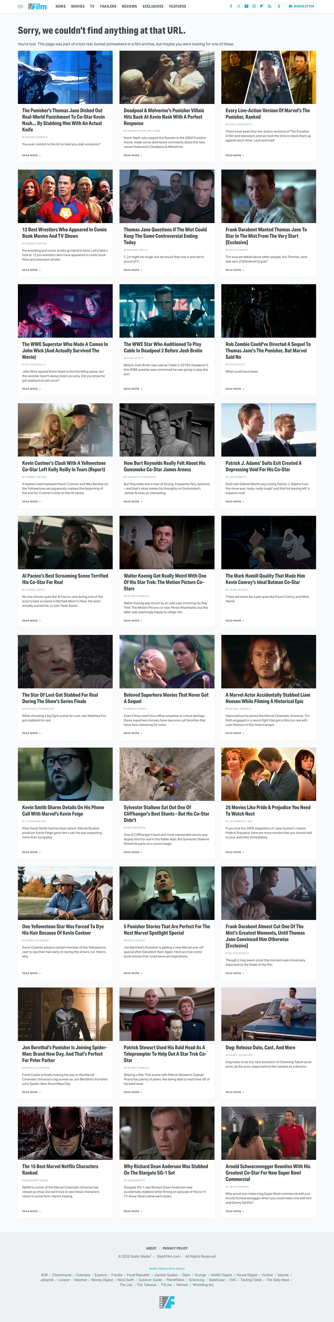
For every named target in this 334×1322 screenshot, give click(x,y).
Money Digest (102, 1280)
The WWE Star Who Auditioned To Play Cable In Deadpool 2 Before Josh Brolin (163, 347)
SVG (232, 1280)
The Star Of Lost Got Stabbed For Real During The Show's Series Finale (60, 698)
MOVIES (78, 6)
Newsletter (301, 6)
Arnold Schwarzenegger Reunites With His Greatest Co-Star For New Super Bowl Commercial (268, 1172)
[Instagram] (254, 7)
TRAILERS (108, 6)
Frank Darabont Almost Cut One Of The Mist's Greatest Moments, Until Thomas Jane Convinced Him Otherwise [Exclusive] (265, 936)
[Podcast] (279, 6)
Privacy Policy (175, 1248)
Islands (283, 1275)
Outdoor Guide (150, 1280)
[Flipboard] (261, 7)
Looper (64, 1280)
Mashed (80, 1280)
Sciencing (196, 1280)
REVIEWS (129, 6)
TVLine (166, 1285)
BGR (44, 1275)
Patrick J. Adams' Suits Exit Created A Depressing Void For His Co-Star (264, 466)
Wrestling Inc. (203, 1285)
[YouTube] (246, 7)
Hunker (267, 1275)
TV (92, 6)
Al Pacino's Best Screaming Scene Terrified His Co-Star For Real (65, 579)
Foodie (116, 1275)
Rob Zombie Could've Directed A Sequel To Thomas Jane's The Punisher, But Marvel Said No (268, 350)
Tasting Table (251, 1280)
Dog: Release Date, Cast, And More (260, 1047)
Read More (30, 155)
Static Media (140, 1256)
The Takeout (146, 1285)
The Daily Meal (277, 1280)
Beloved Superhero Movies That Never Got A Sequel (166, 698)
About (151, 1248)
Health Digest (221, 1275)
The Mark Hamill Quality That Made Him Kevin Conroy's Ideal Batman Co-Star (265, 579)
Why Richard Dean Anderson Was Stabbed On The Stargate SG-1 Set (166, 1169)
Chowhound (61, 1275)
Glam (186, 1275)
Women (182, 1285)
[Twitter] (238, 7)
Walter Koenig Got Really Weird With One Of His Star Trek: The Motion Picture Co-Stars (165, 582)
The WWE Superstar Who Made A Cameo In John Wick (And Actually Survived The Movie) (65, 350)
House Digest (247, 1275)
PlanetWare (175, 1280)
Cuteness (83, 1275)
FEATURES (177, 6)
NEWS (61, 6)
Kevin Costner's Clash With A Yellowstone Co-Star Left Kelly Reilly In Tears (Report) (64, 466)
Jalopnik (47, 1280)
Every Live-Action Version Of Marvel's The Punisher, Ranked (268, 113)
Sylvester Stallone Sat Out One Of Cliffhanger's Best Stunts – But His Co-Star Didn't (166, 813)
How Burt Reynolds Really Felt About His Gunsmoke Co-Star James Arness (164, 466)
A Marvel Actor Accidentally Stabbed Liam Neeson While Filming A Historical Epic (268, 698)
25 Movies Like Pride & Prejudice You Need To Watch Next (268, 810)
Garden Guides (166, 1275)
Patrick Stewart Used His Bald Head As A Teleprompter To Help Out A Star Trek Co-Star (165, 1054)
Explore (101, 1275)
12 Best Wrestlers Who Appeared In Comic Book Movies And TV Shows (64, 232)
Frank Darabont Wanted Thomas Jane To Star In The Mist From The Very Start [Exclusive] (266, 236)
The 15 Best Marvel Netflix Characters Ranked (60, 1169)
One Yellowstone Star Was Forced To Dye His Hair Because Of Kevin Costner (63, 929)
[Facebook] (231, 7)
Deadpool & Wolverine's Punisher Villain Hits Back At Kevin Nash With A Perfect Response (164, 117)
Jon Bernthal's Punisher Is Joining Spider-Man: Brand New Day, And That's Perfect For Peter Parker (64, 1054)
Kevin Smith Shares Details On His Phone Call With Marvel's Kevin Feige (63, 810)
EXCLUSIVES (153, 6)
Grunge (200, 1275)
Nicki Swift (126, 1280)
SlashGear (217, 1280)
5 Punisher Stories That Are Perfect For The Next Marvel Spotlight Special (167, 929)
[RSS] (269, 7)
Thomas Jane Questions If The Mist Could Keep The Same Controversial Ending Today (165, 236)
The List (126, 1285)
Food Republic (138, 1275)
